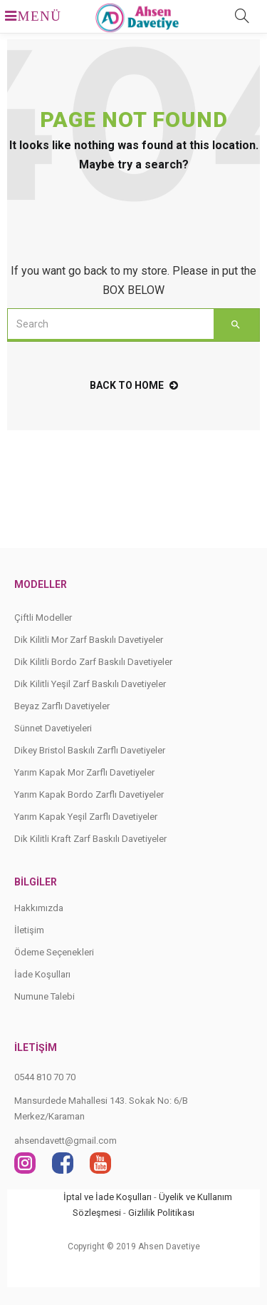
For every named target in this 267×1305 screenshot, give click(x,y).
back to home (134, 385)
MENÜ (26, 16)
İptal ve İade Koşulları (107, 1197)
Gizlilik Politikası (161, 1212)
